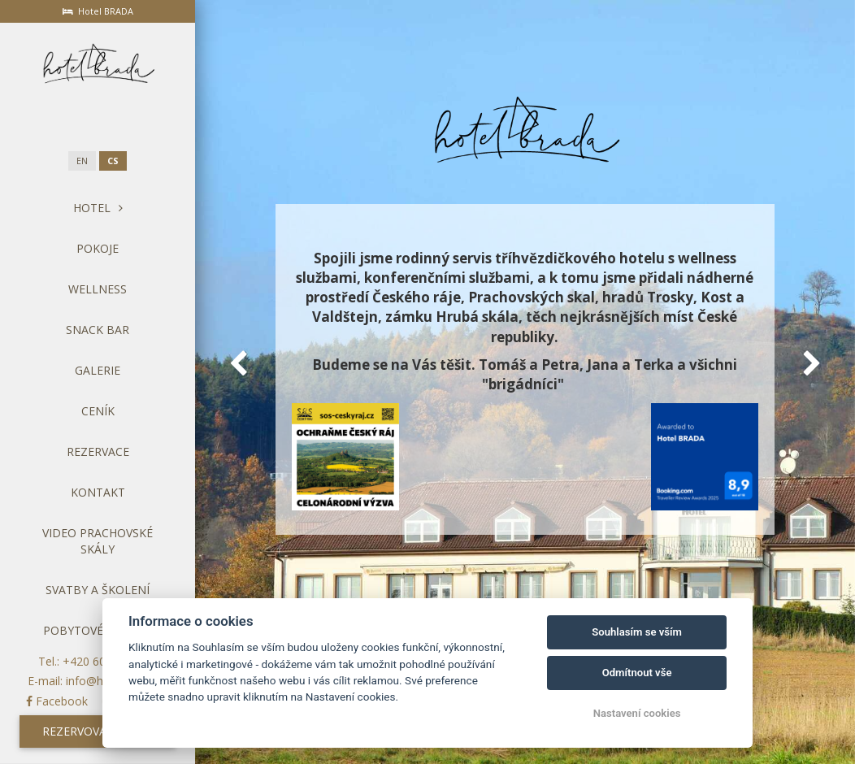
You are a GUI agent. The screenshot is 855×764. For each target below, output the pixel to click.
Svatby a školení (98, 589)
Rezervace (98, 451)
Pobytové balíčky (98, 630)
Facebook (57, 701)
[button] (238, 363)
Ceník (98, 411)
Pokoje (97, 248)
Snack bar (97, 329)
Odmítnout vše (637, 672)
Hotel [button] (98, 207)
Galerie (97, 370)
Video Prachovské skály (97, 541)
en (82, 161)
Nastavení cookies (637, 713)
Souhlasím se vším (637, 632)
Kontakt (98, 492)
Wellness (97, 289)
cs (113, 161)
